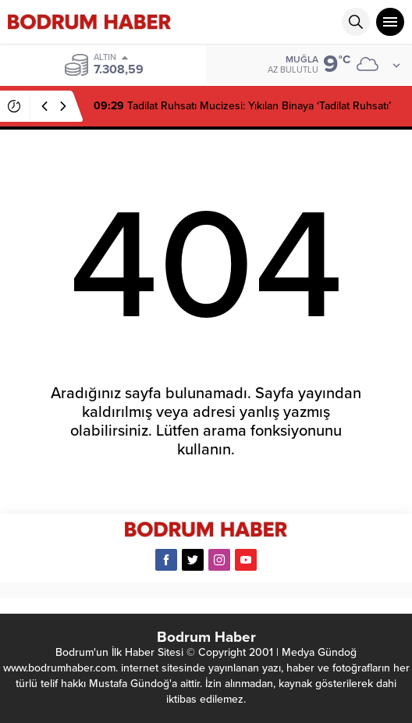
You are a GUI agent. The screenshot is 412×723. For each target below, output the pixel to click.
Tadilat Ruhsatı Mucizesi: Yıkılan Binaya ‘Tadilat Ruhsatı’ (242, 105)
